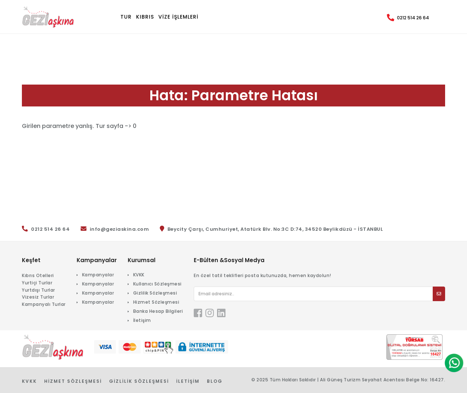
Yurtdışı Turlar (38, 290)
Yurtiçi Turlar (37, 283)
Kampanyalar (98, 275)
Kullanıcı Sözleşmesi (157, 284)
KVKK (138, 275)
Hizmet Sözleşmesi (156, 302)
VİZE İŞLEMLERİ (178, 16)
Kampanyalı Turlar (44, 304)
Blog (215, 381)
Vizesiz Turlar (38, 297)
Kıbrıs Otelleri (38, 275)
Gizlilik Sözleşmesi (155, 293)
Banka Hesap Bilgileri (158, 311)
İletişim (142, 320)
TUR (126, 16)
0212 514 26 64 (413, 18)
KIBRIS (145, 16)
